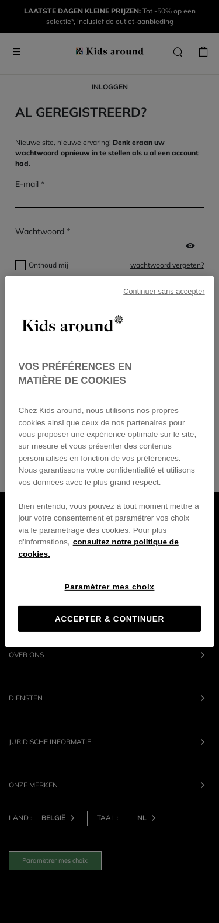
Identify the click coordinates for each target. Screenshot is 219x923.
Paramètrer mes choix (110, 586)
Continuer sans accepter (163, 291)
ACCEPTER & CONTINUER (109, 619)
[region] (109, 461)
